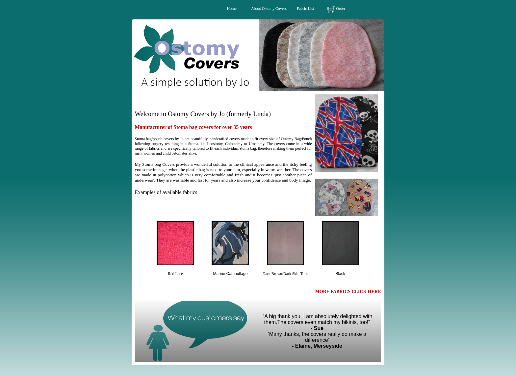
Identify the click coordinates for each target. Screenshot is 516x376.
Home (232, 8)
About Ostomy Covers (269, 8)
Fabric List (305, 8)
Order (340, 8)
